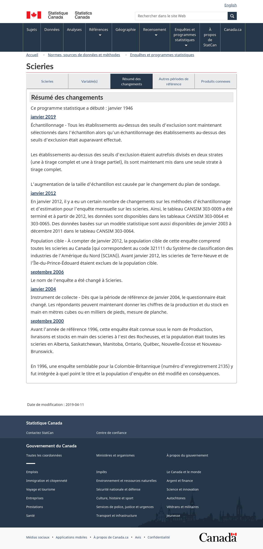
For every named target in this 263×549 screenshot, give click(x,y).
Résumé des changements (131, 81)
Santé (30, 515)
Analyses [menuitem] (74, 29)
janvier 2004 (43, 289)
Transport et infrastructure (116, 515)
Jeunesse (173, 515)
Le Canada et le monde (184, 472)
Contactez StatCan (40, 433)
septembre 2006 (47, 271)
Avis (138, 537)
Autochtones (176, 498)
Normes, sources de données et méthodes (84, 54)
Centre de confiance (111, 433)
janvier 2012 (43, 193)
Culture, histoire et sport (114, 498)
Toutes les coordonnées (44, 455)
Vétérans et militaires (183, 507)
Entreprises (34, 498)
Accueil (32, 54)
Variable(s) (89, 81)
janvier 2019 (43, 116)
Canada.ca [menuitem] (232, 29)
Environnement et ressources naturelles (126, 480)
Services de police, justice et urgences (125, 507)
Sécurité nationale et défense (118, 489)
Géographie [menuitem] (126, 29)
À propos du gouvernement (187, 455)
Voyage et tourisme (40, 489)
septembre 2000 (47, 321)
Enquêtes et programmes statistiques (162, 54)
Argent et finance (180, 480)
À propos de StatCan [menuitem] (210, 37)
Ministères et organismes (115, 455)
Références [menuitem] (98, 31)
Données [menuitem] (52, 29)
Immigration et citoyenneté (46, 480)
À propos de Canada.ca (111, 537)
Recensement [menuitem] (154, 31)
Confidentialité (159, 537)
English (230, 5)
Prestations (34, 507)
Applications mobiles (71, 537)
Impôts (101, 472)
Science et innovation (183, 489)
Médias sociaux (37, 537)
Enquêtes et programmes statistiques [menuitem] (185, 37)
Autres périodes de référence (173, 81)
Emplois (32, 472)
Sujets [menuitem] (32, 29)
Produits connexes (215, 81)
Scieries (47, 81)
